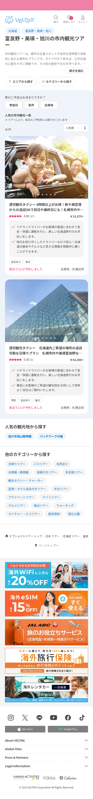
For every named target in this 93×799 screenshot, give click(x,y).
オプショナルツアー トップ (23, 536)
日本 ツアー (52, 536)
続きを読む (76, 71)
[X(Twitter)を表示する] (25, 718)
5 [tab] (55, 195)
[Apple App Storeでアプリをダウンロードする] (25, 729)
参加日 (13, 105)
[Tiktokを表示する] (82, 718)
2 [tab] (42, 195)
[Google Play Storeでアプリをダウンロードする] (68, 729)
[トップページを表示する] (19, 20)
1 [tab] (38, 195)
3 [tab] (47, 195)
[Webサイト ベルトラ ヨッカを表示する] (49, 778)
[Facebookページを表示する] (68, 718)
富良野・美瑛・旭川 (38, 31)
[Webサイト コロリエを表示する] (68, 778)
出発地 (49, 105)
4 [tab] (51, 195)
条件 (31, 105)
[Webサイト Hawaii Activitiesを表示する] (26, 778)
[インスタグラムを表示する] (11, 718)
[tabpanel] (46, 167)
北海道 (12, 31)
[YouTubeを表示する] (54, 718)
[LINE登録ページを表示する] (39, 718)
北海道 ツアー (71, 536)
